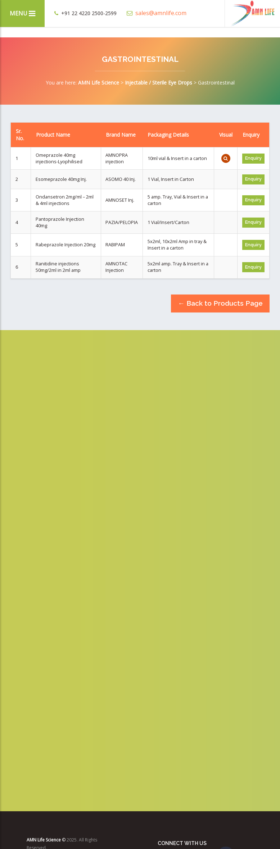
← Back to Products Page (220, 303)
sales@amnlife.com (157, 13)
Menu (22, 13)
